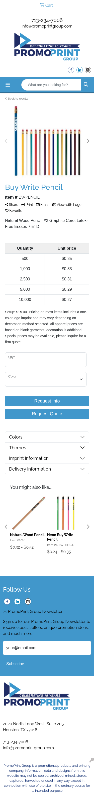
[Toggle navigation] (8, 84)
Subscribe (15, 664)
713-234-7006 (47, 20)
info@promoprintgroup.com (47, 26)
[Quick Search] (51, 85)
